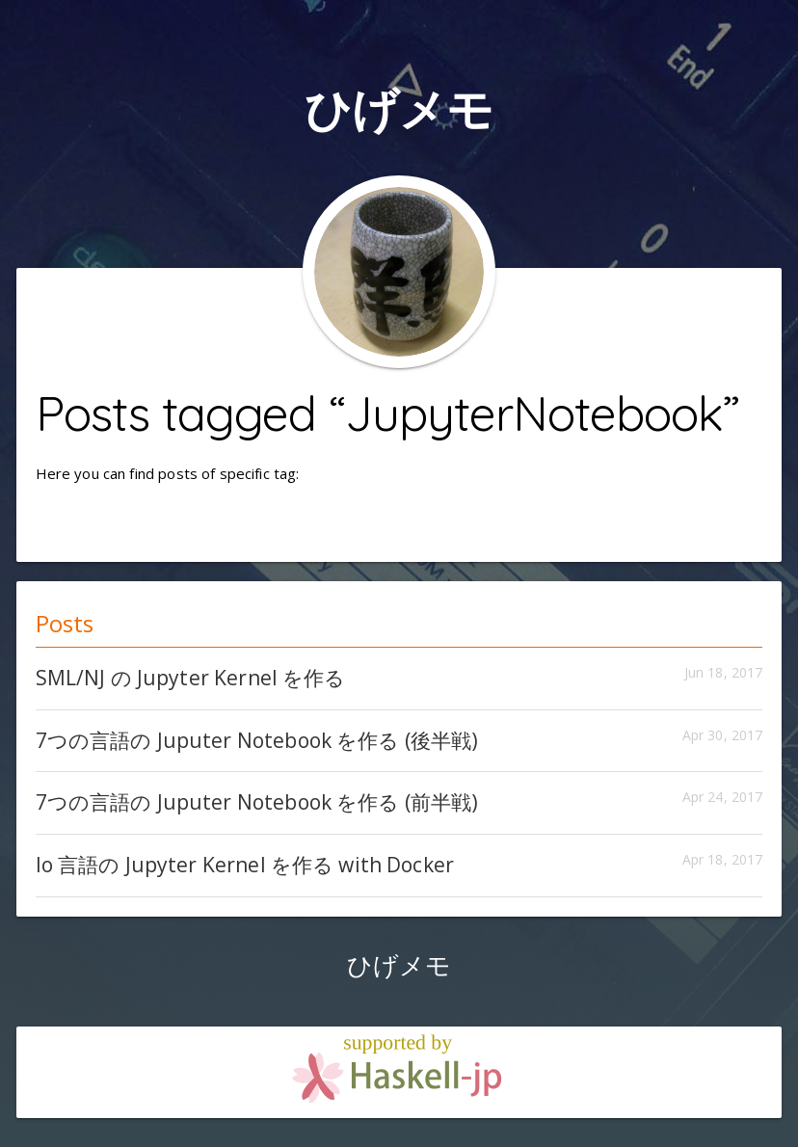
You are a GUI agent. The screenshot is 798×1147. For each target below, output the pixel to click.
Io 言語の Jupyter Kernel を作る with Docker (245, 864)
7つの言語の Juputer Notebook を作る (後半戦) (257, 740)
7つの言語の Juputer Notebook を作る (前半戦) (257, 801)
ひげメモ (399, 108)
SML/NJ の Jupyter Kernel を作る (191, 677)
